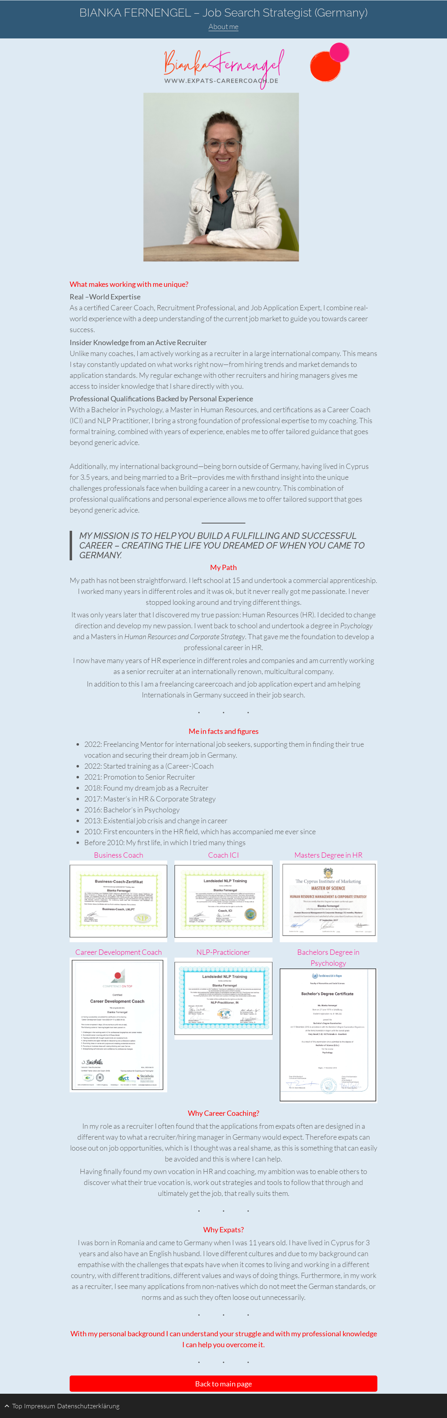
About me (223, 26)
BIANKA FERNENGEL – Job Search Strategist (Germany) (223, 12)
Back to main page (223, 1383)
